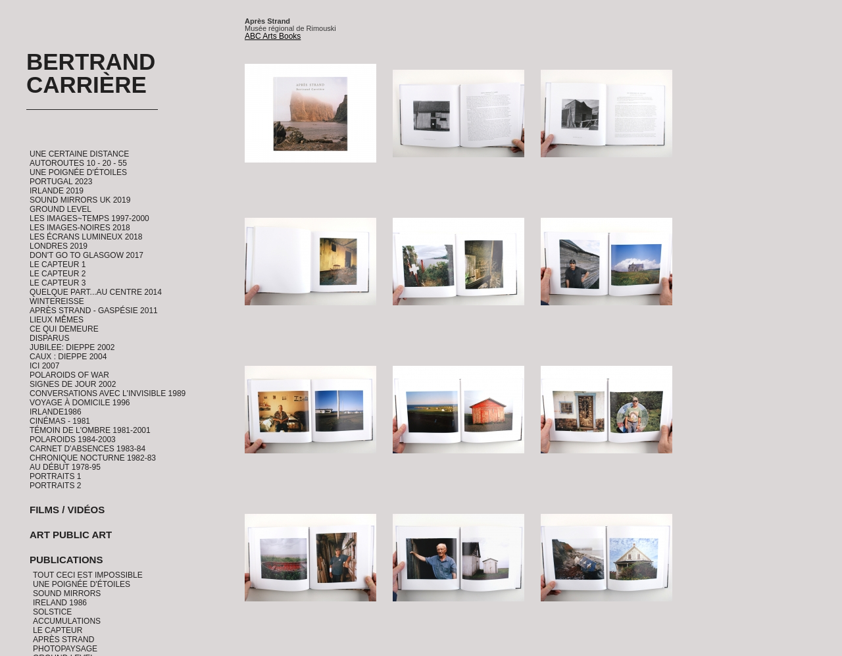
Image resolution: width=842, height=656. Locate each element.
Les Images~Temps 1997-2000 (89, 218)
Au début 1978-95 (65, 467)
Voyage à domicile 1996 (80, 402)
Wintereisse (57, 301)
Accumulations (67, 621)
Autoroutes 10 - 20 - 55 (78, 163)
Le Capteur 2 (58, 273)
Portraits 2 (55, 485)
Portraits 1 (55, 476)
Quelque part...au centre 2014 (96, 292)
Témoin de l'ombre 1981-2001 (90, 430)
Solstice (52, 612)
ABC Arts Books (273, 36)
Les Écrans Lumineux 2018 (86, 236)
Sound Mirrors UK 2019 (80, 200)
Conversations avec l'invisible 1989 (108, 393)
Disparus (49, 338)
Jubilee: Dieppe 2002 (72, 347)
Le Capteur (57, 630)
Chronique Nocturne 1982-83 (93, 458)
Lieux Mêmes (57, 319)
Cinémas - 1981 (60, 421)
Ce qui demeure (64, 329)
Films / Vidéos (67, 509)
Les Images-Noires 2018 (80, 227)
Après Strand (63, 639)
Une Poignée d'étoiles (78, 172)
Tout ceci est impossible (88, 575)
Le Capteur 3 (58, 283)
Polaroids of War (69, 375)
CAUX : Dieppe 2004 (68, 356)
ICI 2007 (44, 365)
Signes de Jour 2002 (73, 384)
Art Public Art (71, 534)
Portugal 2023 (61, 181)
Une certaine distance (79, 154)
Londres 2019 (58, 246)
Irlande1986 (56, 411)
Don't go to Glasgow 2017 (86, 255)
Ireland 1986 (60, 602)
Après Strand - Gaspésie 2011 (94, 310)
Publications (66, 559)
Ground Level (60, 209)
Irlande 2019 (57, 190)
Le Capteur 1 (58, 264)
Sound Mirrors (67, 593)
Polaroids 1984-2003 (73, 439)
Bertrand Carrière (90, 73)
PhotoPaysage (65, 648)
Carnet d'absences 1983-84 (87, 448)
